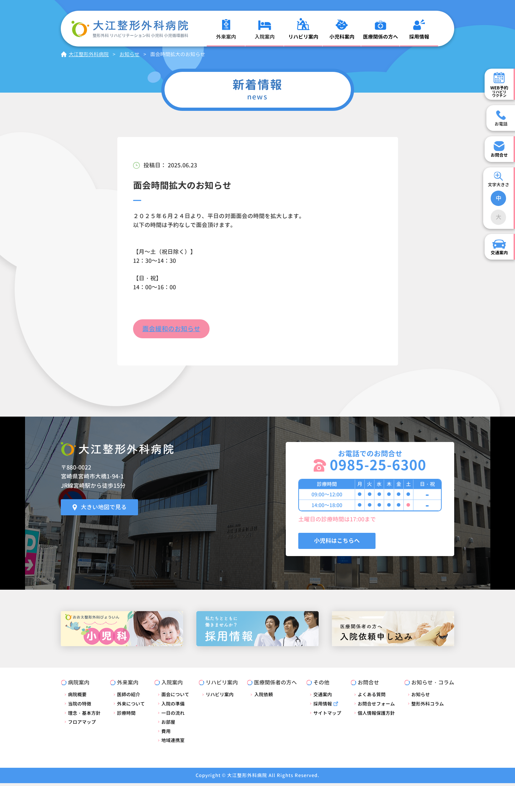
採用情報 (322, 706)
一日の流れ (173, 715)
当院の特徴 (79, 706)
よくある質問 (372, 697)
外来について (131, 706)
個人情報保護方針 (376, 715)
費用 (166, 734)
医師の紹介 (128, 697)
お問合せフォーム (376, 706)
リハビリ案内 (220, 697)
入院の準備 (173, 706)
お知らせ (420, 697)
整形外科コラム (427, 706)
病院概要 (77, 697)
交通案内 (322, 697)
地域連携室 (173, 743)
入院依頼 (263, 697)
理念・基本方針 (84, 715)
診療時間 (126, 715)
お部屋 (168, 725)
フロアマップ (82, 725)
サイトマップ (327, 715)
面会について (175, 697)
